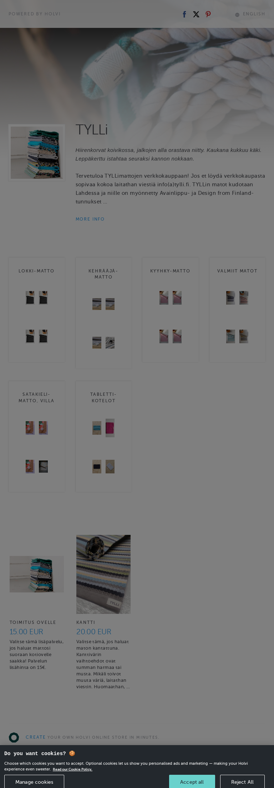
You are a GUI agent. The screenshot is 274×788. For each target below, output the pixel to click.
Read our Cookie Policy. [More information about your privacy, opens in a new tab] (75, 776)
